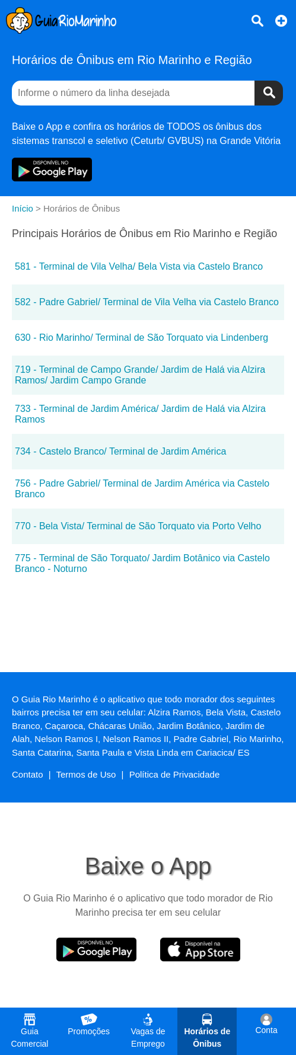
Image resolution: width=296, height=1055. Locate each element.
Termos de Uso (86, 774)
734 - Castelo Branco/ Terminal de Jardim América (120, 451)
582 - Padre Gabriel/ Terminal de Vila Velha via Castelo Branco (147, 302)
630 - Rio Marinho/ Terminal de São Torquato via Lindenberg (141, 338)
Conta (266, 1024)
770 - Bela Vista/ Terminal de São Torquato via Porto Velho (138, 526)
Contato (27, 774)
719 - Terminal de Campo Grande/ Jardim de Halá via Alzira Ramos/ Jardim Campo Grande (140, 375)
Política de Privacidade (174, 774)
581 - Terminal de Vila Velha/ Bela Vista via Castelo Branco (139, 266)
